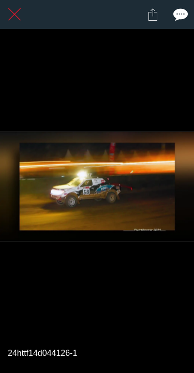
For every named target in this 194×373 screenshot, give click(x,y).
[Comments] (179, 14)
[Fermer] (14, 14)
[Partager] (152, 14)
